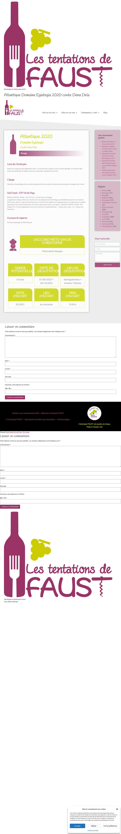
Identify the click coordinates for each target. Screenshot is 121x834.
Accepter (77, 826)
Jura (118, 214)
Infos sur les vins (69, 113)
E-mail (7, 369)
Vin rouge (26, 432)
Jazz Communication (27, 413)
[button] (117, 809)
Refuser (93, 826)
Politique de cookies (93, 830)
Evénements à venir (90, 113)
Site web (8, 377)
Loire (118, 219)
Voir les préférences (110, 826)
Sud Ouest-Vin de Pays (14, 432)
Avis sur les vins (50, 113)
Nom (7, 361)
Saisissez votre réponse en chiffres (17, 385)
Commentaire (10, 335)
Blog (105, 112)
